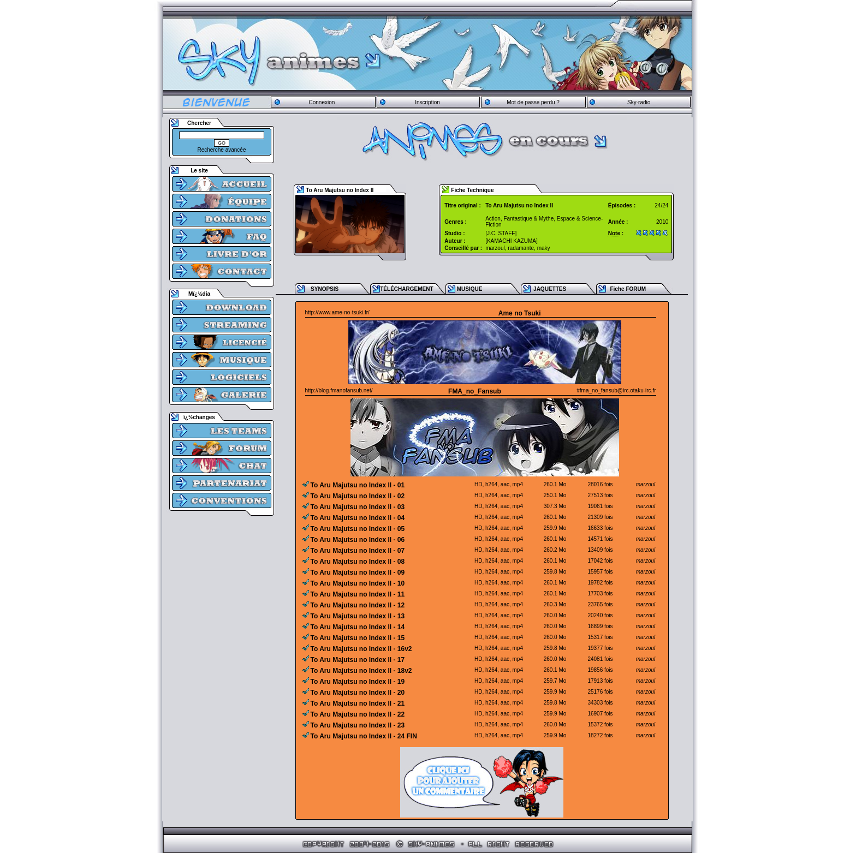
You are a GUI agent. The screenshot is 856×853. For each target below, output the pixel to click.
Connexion (321, 102)
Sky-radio (638, 102)
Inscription (427, 102)
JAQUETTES (549, 289)
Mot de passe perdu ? (533, 102)
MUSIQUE (470, 289)
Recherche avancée (222, 150)
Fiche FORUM (628, 289)
